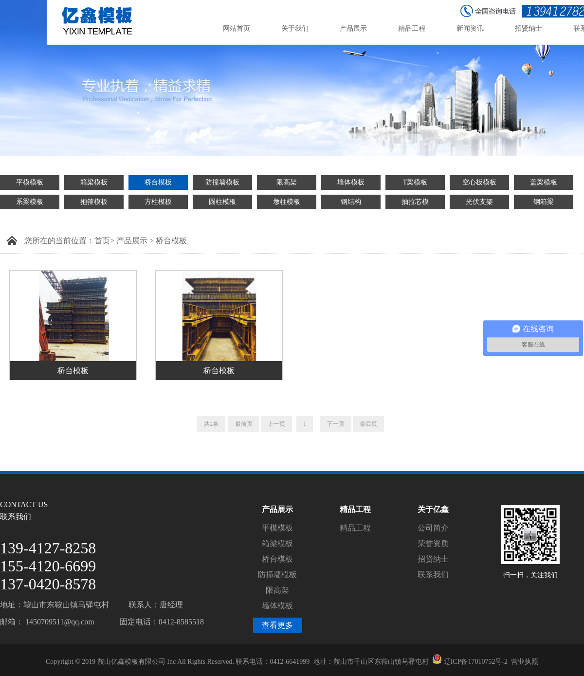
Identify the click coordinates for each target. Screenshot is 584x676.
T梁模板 (415, 182)
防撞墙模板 (222, 182)
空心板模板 (479, 182)
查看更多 (277, 625)
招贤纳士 (433, 559)
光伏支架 (479, 201)
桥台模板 (158, 182)
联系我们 (433, 574)
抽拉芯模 (415, 201)
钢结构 (351, 201)
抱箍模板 (94, 201)
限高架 (286, 182)
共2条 (211, 423)
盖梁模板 (543, 182)
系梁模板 (29, 201)
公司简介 (433, 528)
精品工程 (355, 528)
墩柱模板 (286, 201)
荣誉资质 (433, 543)
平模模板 (29, 182)
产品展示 (131, 241)
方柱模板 (158, 201)
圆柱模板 (222, 201)
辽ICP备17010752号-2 (476, 661)
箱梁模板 (94, 182)
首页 (102, 241)
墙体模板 (351, 182)
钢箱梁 (543, 201)
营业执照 (524, 661)
